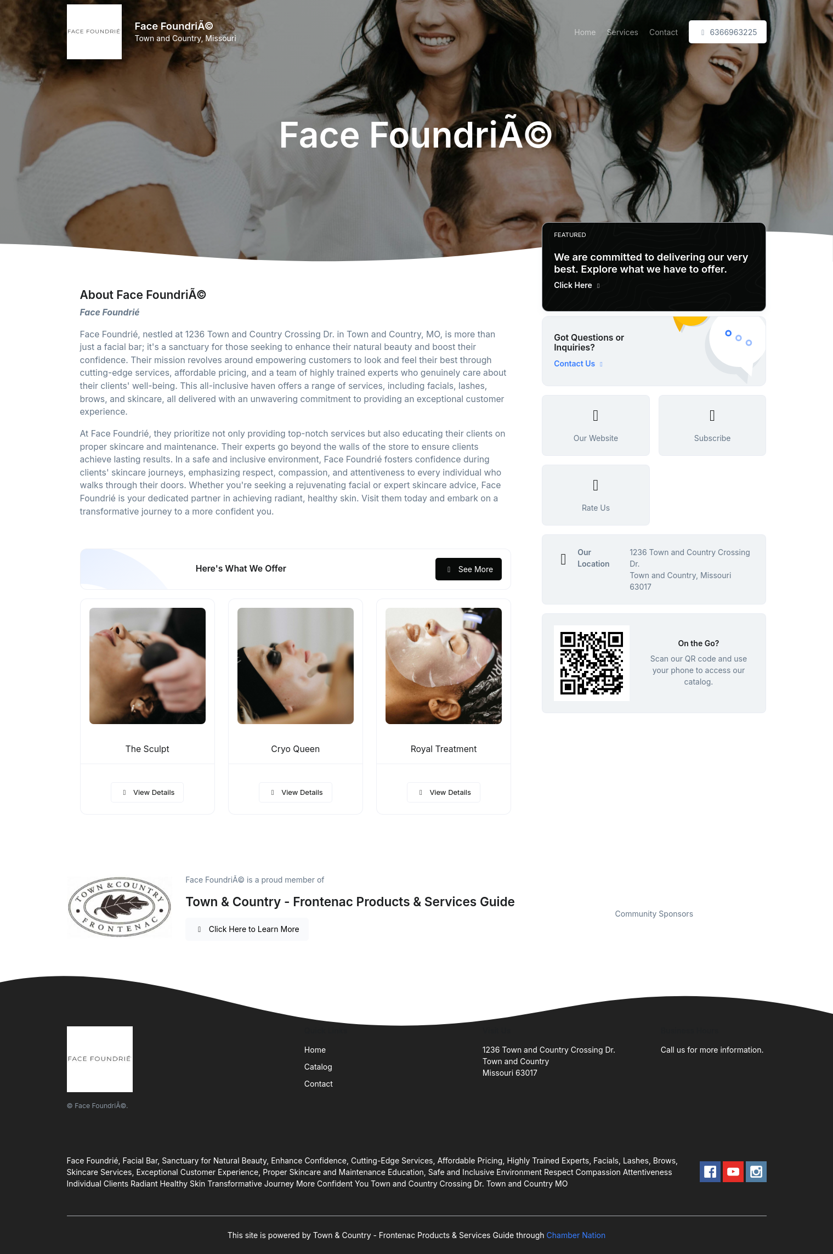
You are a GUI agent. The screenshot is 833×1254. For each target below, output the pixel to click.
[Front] (96, 31)
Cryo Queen (295, 749)
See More (468, 569)
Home (585, 32)
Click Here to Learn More (247, 929)
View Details (147, 792)
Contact (663, 32)
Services (622, 32)
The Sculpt (147, 749)
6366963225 (727, 32)
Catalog (318, 1066)
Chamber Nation (576, 1235)
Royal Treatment (444, 749)
